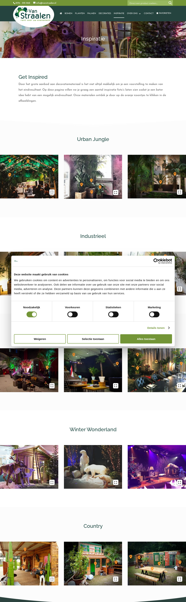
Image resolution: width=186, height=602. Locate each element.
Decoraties (105, 14)
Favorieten (163, 13)
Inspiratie (119, 14)
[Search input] (148, 3)
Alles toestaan (146, 338)
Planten (80, 14)
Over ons (132, 14)
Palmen (91, 14)
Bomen (68, 14)
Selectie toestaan (93, 338)
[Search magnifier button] (170, 3)
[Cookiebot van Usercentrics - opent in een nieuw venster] (156, 261)
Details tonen (156, 327)
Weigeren (40, 338)
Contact (148, 14)
